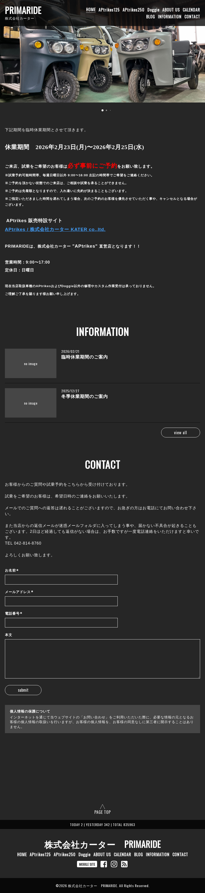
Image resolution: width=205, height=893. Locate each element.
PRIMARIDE (23, 10)
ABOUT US (171, 10)
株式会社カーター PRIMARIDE (102, 844)
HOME (91, 10)
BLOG (150, 16)
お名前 (12, 570)
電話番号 (13, 613)
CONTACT (192, 16)
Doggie (153, 10)
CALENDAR (191, 10)
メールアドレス (19, 592)
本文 (8, 635)
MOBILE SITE (87, 864)
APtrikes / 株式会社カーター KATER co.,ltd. (55, 229)
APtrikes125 (109, 10)
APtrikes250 (133, 10)
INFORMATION (169, 16)
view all (178, 432)
